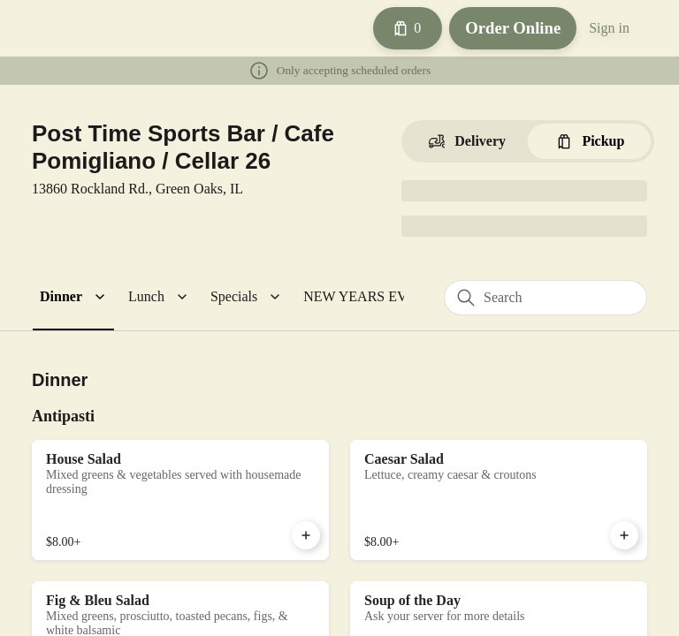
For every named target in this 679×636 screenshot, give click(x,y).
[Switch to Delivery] (466, 141)
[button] (75, 296)
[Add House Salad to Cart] (306, 533)
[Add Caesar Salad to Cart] (624, 533)
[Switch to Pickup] (589, 141)
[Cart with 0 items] (397, 28)
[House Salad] (180, 498)
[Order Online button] (507, 28)
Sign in (607, 28)
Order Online (507, 27)
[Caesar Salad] (498, 498)
